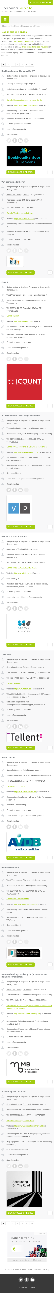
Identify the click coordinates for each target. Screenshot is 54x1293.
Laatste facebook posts (17, 129)
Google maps (29, 84)
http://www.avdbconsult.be (25, 792)
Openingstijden (13, 473)
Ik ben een (40, 2)
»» (32, 65)
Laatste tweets (13, 478)
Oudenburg (27, 295)
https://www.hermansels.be (25, 105)
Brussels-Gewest (13, 770)
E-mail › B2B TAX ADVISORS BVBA (21, 568)
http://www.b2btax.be (23, 573)
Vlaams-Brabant (13, 428)
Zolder (18, 84)
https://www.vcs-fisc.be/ (24, 218)
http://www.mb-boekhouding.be (27, 1013)
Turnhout (21, 549)
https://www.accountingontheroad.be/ (29, 1126)
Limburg (9, 84)
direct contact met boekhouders (35, 47)
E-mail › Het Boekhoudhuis (17, 899)
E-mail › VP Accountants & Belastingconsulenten (26, 447)
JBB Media (24, 1287)
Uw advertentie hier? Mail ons (27, 1260)
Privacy (32, 1287)
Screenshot (44, 105)
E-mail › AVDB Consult (15, 786)
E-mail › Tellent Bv (14, 683)
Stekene (26, 667)
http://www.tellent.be (22, 689)
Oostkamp (27, 989)
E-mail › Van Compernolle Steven (20, 213)
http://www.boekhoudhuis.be (26, 904)
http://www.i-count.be (23, 321)
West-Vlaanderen (13, 194)
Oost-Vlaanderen (13, 667)
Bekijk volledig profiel (20, 172)
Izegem (26, 194)
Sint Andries (28, 880)
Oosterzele (27, 1104)
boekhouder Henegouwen (24, 41)
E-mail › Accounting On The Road (20, 1120)
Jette (25, 770)
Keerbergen (27, 428)
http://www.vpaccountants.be (26, 452)
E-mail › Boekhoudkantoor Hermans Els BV (24, 100)
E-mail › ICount (12, 316)
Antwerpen (10, 549)
